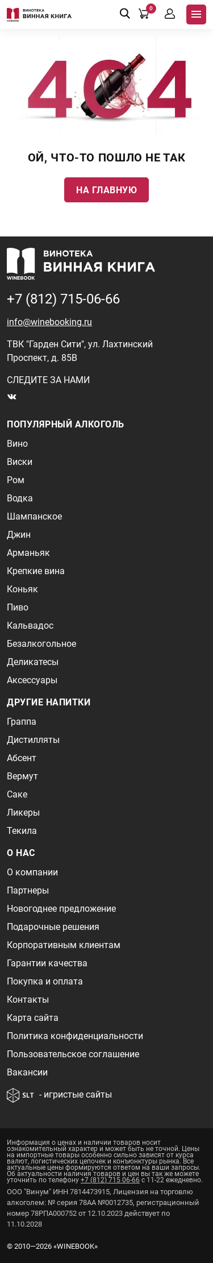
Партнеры (28, 890)
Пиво (17, 607)
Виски (19, 461)
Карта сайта (33, 1017)
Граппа (21, 721)
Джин (19, 534)
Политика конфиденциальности (75, 1036)
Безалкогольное (41, 643)
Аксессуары (32, 680)
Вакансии (27, 1072)
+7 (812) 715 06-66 (110, 1180)
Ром (15, 480)
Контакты (28, 999)
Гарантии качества (47, 963)
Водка (20, 498)
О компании (32, 872)
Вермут (22, 776)
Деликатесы (33, 662)
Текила (22, 830)
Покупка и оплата (45, 981)
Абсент (21, 758)
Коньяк (22, 589)
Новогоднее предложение (61, 908)
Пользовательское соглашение (73, 1054)
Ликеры (23, 812)
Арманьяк (28, 552)
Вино (17, 443)
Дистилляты (33, 739)
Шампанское (34, 516)
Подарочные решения (53, 926)
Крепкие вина (36, 571)
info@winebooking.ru (49, 322)
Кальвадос (30, 625)
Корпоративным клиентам (63, 945)
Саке (17, 794)
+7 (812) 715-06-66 (63, 299)
